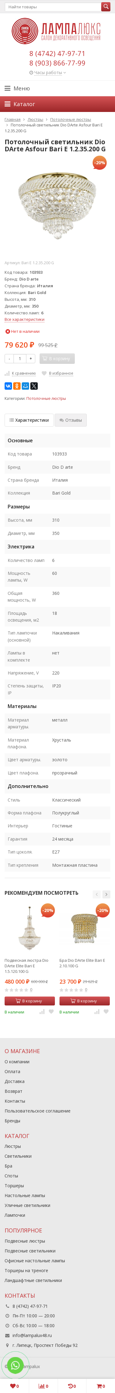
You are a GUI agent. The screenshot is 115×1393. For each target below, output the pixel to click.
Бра (8, 1166)
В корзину (29, 1001)
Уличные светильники (27, 1205)
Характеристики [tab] (29, 420)
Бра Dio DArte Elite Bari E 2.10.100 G (82, 963)
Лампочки (15, 1215)
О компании (17, 1062)
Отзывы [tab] (70, 420)
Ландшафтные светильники (33, 1280)
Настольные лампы (25, 1195)
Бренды (12, 1121)
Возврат (13, 1091)
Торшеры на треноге (26, 1270)
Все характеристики (24, 319)
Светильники (18, 1156)
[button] (97, 894)
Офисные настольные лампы (35, 1261)
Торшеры (14, 1185)
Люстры (13, 1146)
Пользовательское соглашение (38, 1111)
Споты (11, 1176)
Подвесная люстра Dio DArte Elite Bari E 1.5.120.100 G (26, 965)
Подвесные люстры (25, 1241)
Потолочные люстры (46, 398)
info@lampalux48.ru (32, 1335)
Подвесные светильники (30, 1251)
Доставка (15, 1081)
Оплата (12, 1071)
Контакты (15, 1101)
